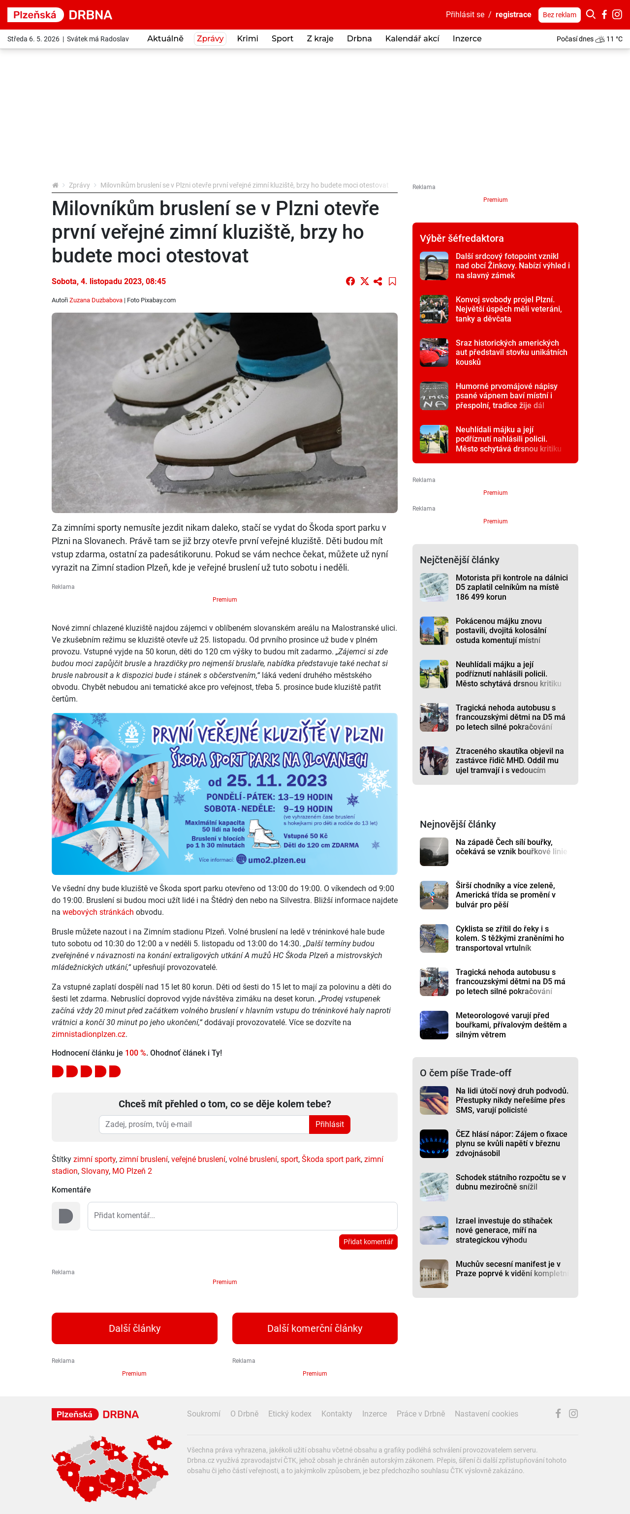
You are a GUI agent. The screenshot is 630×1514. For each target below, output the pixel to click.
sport (289, 1159)
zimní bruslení (143, 1159)
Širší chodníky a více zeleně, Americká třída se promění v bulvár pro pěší (506, 895)
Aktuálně (165, 38)
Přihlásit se (465, 14)
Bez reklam (559, 15)
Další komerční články (314, 1328)
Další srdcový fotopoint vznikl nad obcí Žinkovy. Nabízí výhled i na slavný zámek (513, 266)
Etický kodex (290, 1413)
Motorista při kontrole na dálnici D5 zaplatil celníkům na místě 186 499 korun (512, 587)
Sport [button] (282, 38)
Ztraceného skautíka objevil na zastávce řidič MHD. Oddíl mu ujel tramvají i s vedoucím (510, 760)
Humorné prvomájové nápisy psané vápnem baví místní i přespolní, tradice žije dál (507, 396)
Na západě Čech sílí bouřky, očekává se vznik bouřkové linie (511, 847)
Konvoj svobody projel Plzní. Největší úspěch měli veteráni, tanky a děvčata (509, 309)
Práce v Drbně (421, 1413)
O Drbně (244, 1413)
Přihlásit (329, 1124)
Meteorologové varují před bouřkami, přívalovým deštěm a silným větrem (511, 1025)
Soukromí (203, 1413)
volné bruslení (253, 1159)
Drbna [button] (359, 38)
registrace (514, 14)
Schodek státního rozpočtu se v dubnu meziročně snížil (511, 1182)
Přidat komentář (368, 1242)
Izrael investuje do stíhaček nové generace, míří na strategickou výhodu (504, 1230)
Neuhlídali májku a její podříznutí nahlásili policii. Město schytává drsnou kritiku (509, 439)
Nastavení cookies (486, 1413)
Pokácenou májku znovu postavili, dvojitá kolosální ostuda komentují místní (501, 630)
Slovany (95, 1171)
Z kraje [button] (320, 38)
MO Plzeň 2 (132, 1171)
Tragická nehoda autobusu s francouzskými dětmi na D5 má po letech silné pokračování (511, 717)
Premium (225, 599)
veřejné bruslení (198, 1159)
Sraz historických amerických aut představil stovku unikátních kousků (511, 352)
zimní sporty (94, 1159)
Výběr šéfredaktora (462, 238)
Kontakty (336, 1413)
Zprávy (79, 185)
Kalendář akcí (412, 38)
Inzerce (467, 38)
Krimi (247, 38)
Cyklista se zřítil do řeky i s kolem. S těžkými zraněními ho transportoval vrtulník (510, 938)
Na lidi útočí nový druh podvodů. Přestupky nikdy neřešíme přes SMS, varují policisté (512, 1100)
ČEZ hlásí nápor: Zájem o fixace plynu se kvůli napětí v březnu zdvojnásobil (511, 1143)
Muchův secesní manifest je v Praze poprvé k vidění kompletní (512, 1268)
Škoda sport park (331, 1159)
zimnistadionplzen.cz (89, 1034)
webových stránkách (98, 912)
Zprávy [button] (210, 38)
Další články (134, 1328)
